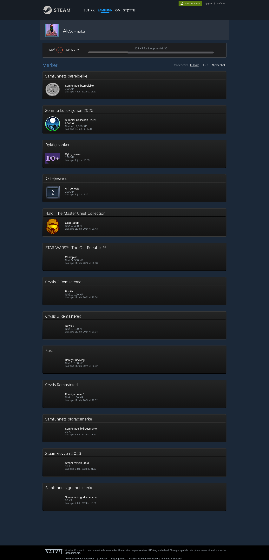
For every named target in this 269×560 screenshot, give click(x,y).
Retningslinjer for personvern (80, 558)
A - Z (205, 65)
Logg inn (208, 3)
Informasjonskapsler (171, 558)
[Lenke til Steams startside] (60, 13)
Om (118, 10)
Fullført (194, 65)
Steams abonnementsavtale (143, 558)
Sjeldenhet (218, 65)
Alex (68, 31)
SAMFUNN (105, 10)
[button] (134, 85)
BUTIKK (89, 10)
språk (219, 3)
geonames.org (72, 553)
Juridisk (103, 558)
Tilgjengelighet (118, 558)
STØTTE (129, 10)
